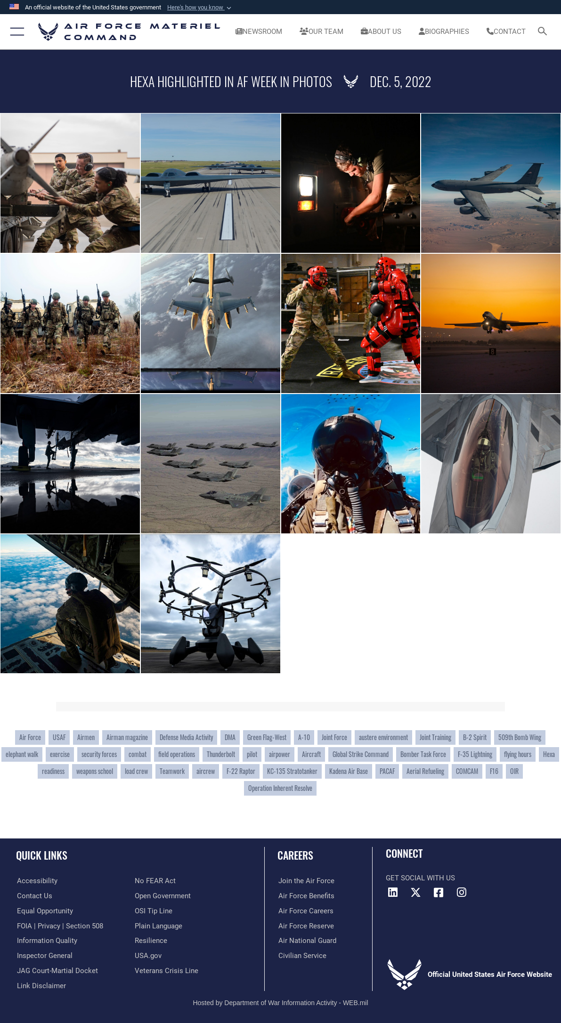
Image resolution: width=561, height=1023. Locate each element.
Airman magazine (127, 737)
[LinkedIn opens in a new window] (393, 893)
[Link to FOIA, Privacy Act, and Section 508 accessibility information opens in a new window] (59, 925)
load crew (136, 771)
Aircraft (311, 754)
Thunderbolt (221, 754)
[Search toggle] (544, 31)
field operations (176, 754)
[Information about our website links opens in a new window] (40, 985)
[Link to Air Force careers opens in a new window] (305, 911)
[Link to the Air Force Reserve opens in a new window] (305, 925)
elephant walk (22, 754)
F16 (494, 771)
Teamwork (172, 771)
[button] (200, 7)
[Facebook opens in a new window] (438, 893)
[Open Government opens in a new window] (163, 896)
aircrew (205, 771)
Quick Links (41, 854)
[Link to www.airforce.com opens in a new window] (305, 881)
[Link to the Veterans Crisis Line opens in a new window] (166, 970)
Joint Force (334, 737)
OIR (514, 771)
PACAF (387, 771)
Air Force (30, 737)
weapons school (94, 771)
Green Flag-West (266, 737)
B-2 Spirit (475, 737)
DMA (230, 737)
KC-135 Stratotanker (292, 771)
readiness (53, 771)
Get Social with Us (420, 878)
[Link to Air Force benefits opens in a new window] (305, 896)
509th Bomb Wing (519, 737)
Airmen (86, 737)
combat (137, 754)
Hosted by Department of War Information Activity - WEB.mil (280, 1002)
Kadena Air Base (348, 771)
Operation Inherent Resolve (280, 788)
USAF (59, 737)
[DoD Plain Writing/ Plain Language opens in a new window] (158, 925)
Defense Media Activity (186, 737)
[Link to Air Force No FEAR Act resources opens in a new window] (155, 881)
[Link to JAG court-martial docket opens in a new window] (56, 970)
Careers (295, 854)
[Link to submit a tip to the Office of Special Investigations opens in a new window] (153, 911)
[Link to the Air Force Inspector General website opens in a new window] (44, 955)
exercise (60, 754)
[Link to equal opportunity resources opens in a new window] (44, 911)
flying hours (517, 754)
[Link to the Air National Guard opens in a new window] (306, 940)
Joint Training (435, 737)
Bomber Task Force (423, 754)
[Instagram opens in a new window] (462, 893)
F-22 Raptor (241, 771)
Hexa (549, 754)
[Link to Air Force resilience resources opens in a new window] (151, 940)
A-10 (304, 737)
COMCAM (467, 771)
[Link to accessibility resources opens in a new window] (36, 881)
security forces (99, 754)
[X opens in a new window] (416, 893)
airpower (279, 754)
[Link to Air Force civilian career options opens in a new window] (301, 955)
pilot (252, 754)
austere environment (383, 737)
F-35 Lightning (475, 754)
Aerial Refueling (425, 771)
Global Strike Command (361, 754)
